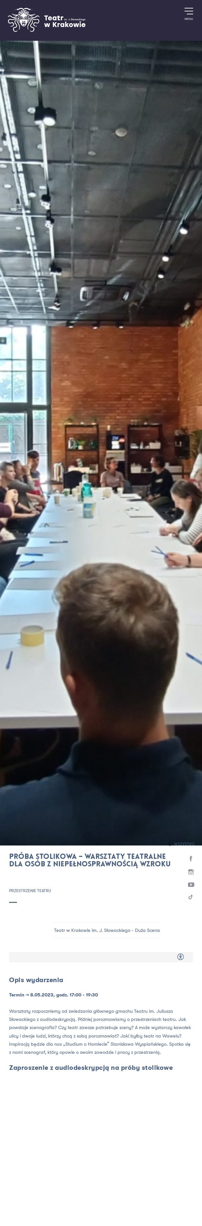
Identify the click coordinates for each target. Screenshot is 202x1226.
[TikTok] (191, 898)
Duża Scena (147, 930)
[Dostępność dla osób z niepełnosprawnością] (180, 957)
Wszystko (180, 844)
